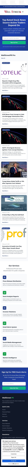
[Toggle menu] (22, 11)
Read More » (5, 90)
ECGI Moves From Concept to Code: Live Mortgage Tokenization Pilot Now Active (13, 116)
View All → (3, 58)
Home (4, 409)
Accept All (13, 461)
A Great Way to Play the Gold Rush (13, 215)
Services (4, 414)
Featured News (6, 412)
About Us (4, 416)
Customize (13, 454)
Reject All (13, 457)
